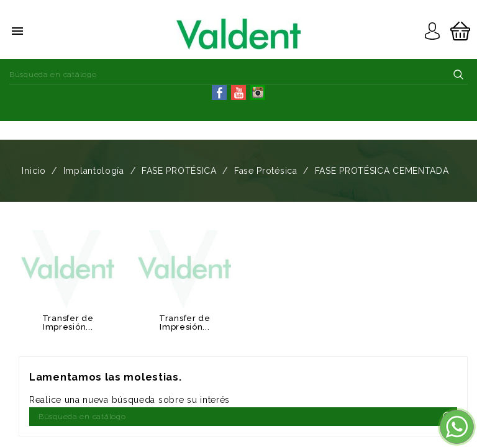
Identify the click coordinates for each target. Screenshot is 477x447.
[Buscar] (238, 74)
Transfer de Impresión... (68, 323)
